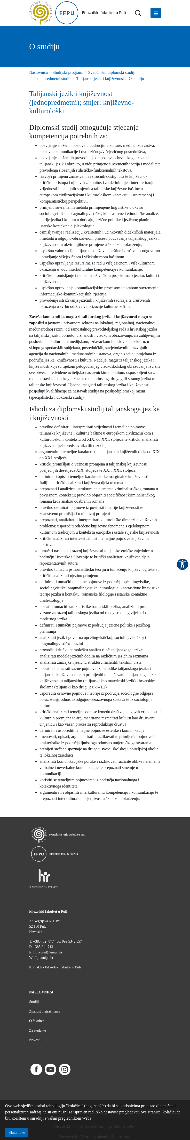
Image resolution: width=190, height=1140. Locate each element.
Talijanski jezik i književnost (100, 78)
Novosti (35, 1040)
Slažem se (17, 1132)
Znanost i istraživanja (44, 1011)
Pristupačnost (182, 564)
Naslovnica (38, 72)
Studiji (34, 1002)
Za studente (37, 1030)
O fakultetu (37, 1021)
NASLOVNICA (41, 992)
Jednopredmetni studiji (53, 78)
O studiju (136, 78)
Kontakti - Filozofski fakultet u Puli (55, 967)
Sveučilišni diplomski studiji (111, 72)
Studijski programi (67, 72)
